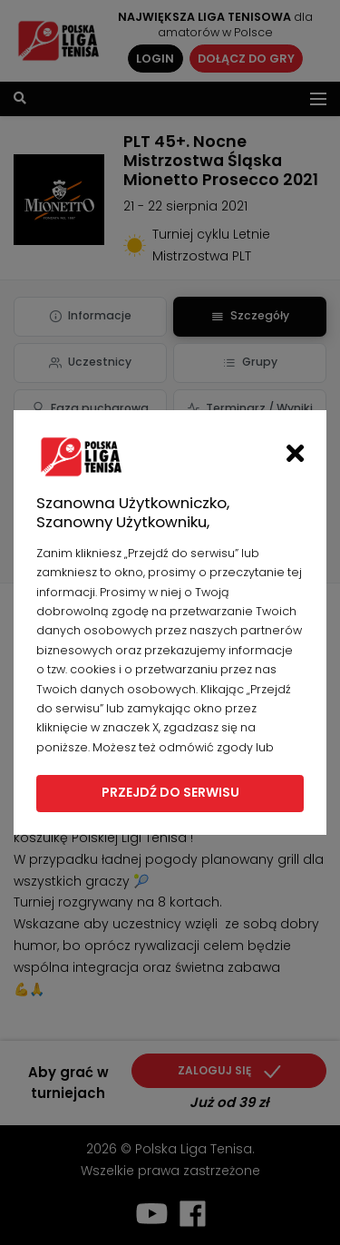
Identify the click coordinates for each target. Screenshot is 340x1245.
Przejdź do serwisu (170, 792)
